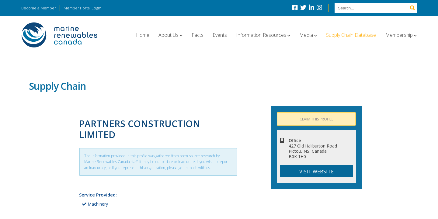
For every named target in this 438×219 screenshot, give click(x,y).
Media (306, 35)
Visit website (316, 171)
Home (142, 35)
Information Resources (261, 35)
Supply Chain (57, 85)
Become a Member (38, 8)
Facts (197, 35)
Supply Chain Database (351, 35)
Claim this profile (316, 119)
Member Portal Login (82, 8)
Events (220, 35)
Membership (399, 35)
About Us (168, 35)
